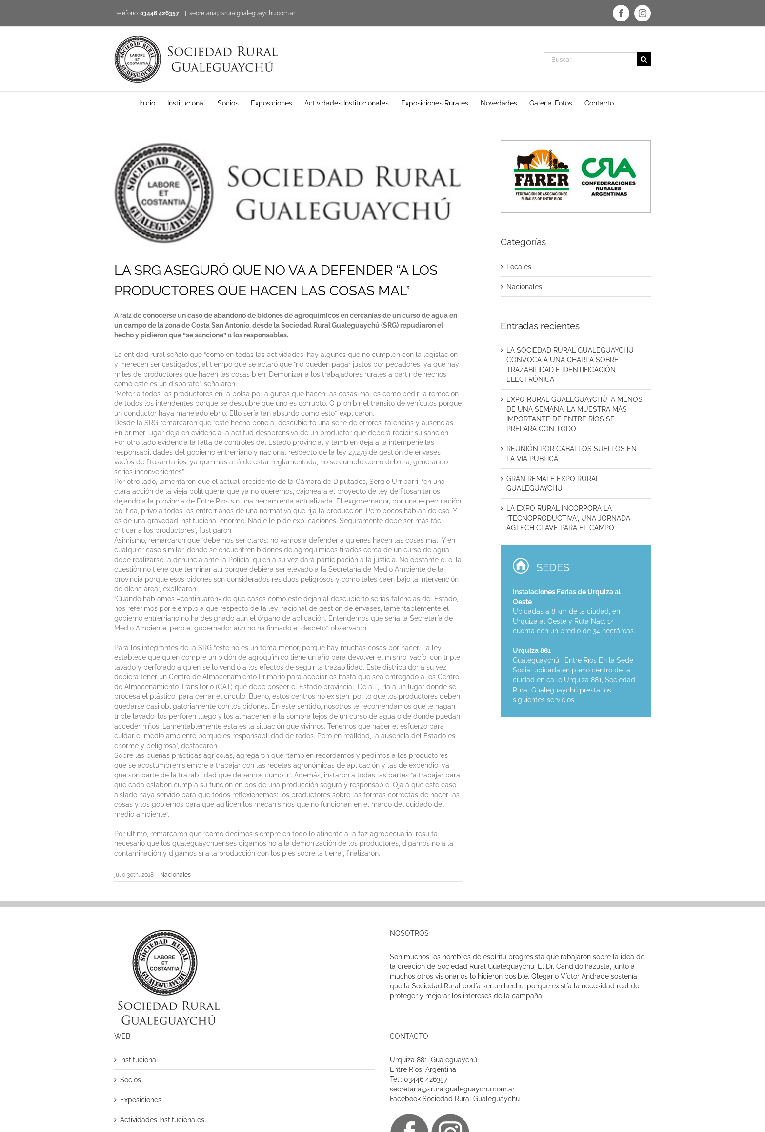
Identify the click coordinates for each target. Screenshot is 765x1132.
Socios (130, 1080)
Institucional (139, 1060)
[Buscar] (644, 59)
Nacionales (175, 874)
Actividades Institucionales (162, 1120)
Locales (518, 267)
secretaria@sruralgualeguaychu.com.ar (242, 13)
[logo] (288, 193)
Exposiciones (140, 1100)
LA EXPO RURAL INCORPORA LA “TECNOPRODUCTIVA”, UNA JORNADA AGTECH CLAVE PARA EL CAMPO (568, 518)
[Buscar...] (590, 59)
